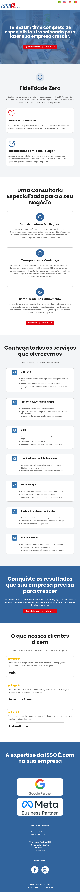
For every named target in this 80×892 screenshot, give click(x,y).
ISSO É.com (46, 884)
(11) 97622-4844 (42, 835)
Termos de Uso (48, 887)
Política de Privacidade (34, 887)
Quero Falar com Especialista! (40, 47)
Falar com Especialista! (40, 323)
